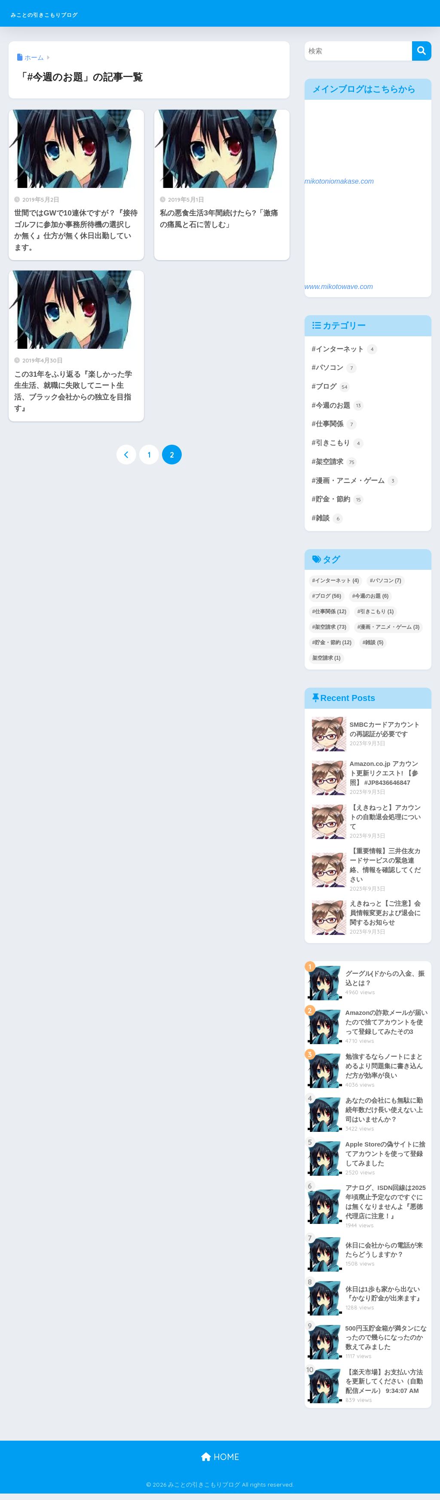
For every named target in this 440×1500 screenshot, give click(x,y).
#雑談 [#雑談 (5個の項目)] (373, 647)
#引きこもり (339, 445)
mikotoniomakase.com (340, 181)
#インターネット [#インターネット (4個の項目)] (335, 585)
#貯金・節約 (339, 503)
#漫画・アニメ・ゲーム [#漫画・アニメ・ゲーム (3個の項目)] (389, 631)
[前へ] (126, 455)
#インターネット (346, 349)
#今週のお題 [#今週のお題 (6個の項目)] (370, 600)
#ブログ (331, 388)
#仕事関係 (335, 426)
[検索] (421, 51)
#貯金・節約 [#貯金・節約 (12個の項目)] (331, 647)
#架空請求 (335, 464)
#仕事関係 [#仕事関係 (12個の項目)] (329, 616)
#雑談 (328, 522)
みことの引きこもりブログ (75, 13)
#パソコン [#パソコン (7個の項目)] (385, 585)
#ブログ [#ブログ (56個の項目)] (326, 600)
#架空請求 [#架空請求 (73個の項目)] (329, 631)
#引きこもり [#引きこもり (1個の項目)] (376, 616)
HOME (220, 1463)
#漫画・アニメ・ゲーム (357, 484)
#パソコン (335, 368)
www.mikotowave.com (340, 287)
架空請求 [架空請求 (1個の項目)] (326, 662)
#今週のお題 (339, 407)
